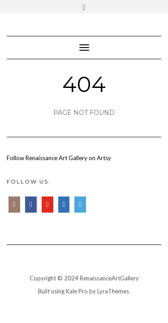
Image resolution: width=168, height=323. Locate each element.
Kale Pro (77, 291)
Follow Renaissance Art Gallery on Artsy (59, 158)
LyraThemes (113, 291)
